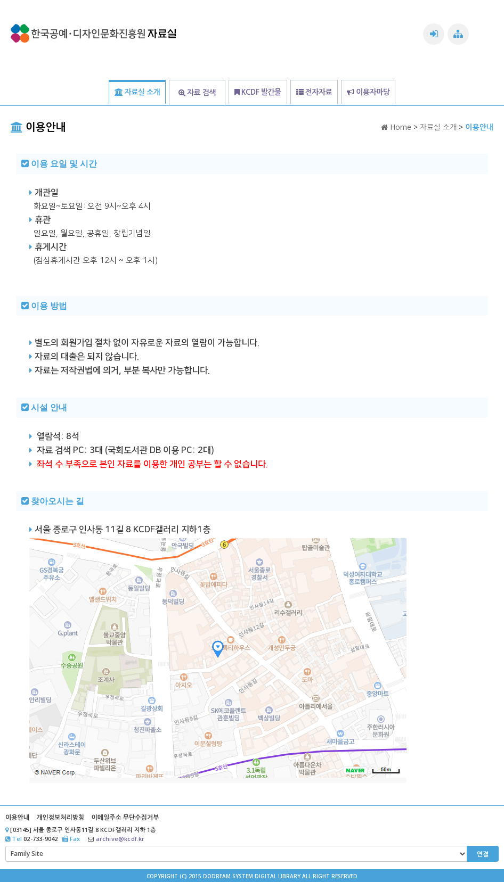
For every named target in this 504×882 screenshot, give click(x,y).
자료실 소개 (438, 127)
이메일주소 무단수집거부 (125, 817)
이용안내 (17, 817)
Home (396, 127)
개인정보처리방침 (60, 817)
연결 (483, 854)
